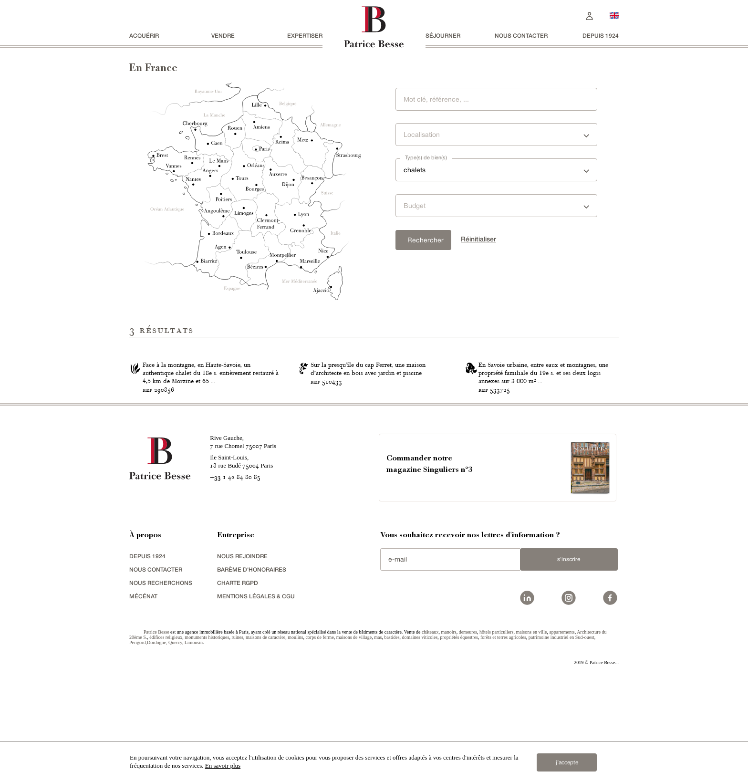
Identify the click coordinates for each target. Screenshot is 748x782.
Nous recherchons (160, 680)
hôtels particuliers (496, 729)
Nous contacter (521, 35)
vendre (223, 35)
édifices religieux (165, 735)
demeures (468, 729)
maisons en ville (531, 729)
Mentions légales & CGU (256, 694)
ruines (237, 735)
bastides (391, 735)
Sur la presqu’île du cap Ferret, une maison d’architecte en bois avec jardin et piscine (368, 467)
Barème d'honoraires (251, 667)
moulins (295, 735)
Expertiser (304, 35)
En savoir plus (222, 765)
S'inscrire (568, 657)
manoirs (448, 729)
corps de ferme (319, 735)
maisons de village (354, 735)
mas (378, 735)
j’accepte (567, 762)
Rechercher (425, 240)
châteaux (430, 729)
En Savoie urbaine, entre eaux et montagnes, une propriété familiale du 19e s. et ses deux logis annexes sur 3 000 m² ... (543, 471)
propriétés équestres (459, 735)
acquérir (144, 35)
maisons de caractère (265, 735)
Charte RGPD (237, 680)
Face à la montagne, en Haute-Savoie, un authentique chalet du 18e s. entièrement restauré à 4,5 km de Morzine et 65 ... (211, 471)
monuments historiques (207, 735)
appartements (561, 729)
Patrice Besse (156, 729)
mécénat (143, 694)
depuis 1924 (600, 35)
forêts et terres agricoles (503, 735)
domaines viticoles (420, 735)
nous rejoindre (242, 653)
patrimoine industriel (549, 735)
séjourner (443, 35)
